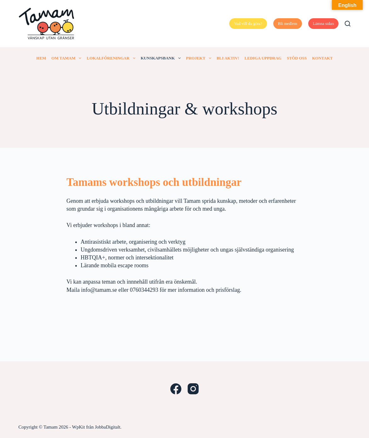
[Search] (347, 23)
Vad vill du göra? (248, 23)
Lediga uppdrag (263, 58)
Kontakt (322, 58)
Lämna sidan (323, 23)
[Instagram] (193, 388)
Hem (41, 58)
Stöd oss (297, 58)
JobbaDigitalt (107, 427)
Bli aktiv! (228, 58)
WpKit (78, 427)
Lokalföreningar (112, 58)
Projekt (200, 58)
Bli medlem (287, 23)
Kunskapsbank (162, 58)
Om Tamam (67, 58)
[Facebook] (175, 388)
